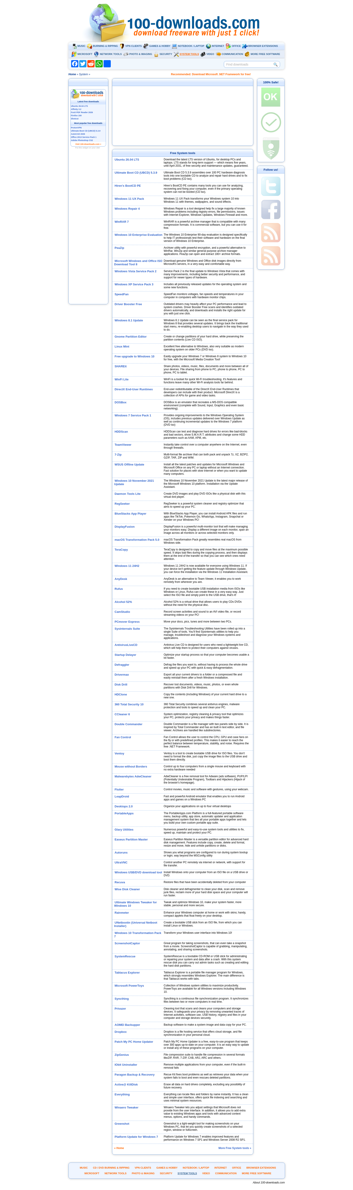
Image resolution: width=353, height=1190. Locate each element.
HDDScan (121, 431)
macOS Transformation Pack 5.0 (137, 539)
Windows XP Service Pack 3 (134, 284)
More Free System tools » (235, 1148)
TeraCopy (121, 549)
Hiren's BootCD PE (128, 185)
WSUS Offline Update (129, 464)
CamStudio (122, 611)
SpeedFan (122, 294)
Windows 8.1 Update (129, 320)
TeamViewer (123, 444)
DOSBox (121, 402)
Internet (215, 46)
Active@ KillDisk (126, 1084)
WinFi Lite (122, 379)
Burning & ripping (102, 46)
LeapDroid (122, 796)
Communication (229, 54)
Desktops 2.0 (124, 806)
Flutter (119, 789)
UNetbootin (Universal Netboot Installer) (135, 924)
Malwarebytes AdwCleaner (133, 776)
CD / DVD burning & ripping (111, 1167)
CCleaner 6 (122, 714)
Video (207, 54)
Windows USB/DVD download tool (138, 872)
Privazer (120, 1008)
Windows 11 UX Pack (129, 198)
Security (163, 54)
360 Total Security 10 (129, 704)
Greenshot (122, 1123)
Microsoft (81, 54)
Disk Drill (121, 684)
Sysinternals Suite (127, 628)
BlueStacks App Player (130, 513)
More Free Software (262, 54)
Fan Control (123, 737)
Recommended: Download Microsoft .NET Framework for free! (211, 74)
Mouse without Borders (131, 766)
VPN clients (130, 46)
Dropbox (121, 1031)
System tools (186, 54)
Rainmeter (122, 912)
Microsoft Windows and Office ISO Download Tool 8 (138, 262)
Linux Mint (122, 346)
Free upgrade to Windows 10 (134, 356)
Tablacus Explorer (127, 972)
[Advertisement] (88, 232)
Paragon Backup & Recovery (135, 1074)
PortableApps (124, 813)
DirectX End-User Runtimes (134, 389)
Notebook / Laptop (188, 46)
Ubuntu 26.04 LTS (127, 159)
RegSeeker (122, 503)
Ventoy (119, 753)
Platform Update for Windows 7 (136, 1136)
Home (72, 74)
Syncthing (122, 998)
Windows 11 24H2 (127, 566)
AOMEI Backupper (127, 1024)
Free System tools (182, 153)
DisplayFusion (125, 526)
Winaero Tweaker (126, 1107)
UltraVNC (121, 862)
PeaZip (119, 248)
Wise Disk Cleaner (127, 889)
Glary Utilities (124, 829)
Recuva (120, 882)
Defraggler (122, 664)
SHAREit (121, 366)
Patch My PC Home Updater (134, 1041)
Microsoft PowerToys (129, 985)
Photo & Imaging (137, 54)
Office (233, 46)
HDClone (121, 694)
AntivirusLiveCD (126, 645)
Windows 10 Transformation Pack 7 (137, 934)
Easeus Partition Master (131, 839)
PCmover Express (127, 621)
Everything (122, 1094)
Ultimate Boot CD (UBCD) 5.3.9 (136, 172)
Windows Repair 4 (127, 208)
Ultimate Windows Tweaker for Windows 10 (135, 904)
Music (78, 46)
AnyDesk (121, 579)
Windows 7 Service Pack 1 (133, 415)
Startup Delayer (125, 654)
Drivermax (122, 674)
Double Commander (129, 724)
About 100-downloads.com (269, 1182)
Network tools (108, 54)
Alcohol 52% (123, 602)
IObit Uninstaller (126, 1064)
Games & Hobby (156, 46)
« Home (119, 1148)
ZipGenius (122, 1054)
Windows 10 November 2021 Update (134, 482)
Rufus (119, 588)
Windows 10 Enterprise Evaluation (138, 234)
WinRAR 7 (122, 221)
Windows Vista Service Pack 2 (135, 271)
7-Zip (118, 454)
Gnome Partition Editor (131, 336)
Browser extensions (260, 46)
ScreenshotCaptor (127, 943)
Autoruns (121, 852)
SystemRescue (125, 956)
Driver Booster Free (128, 304)
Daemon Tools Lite (127, 493)
